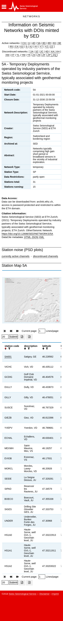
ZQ (54, 54)
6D (47, 51)
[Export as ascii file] (29, 337)
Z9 (38, 54)
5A (38, 43)
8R (49, 43)
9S (11, 46)
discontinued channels (45, 256)
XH (57, 51)
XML (41, 237)
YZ (47, 46)
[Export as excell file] (22, 337)
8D (44, 43)
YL (17, 54)
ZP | (49, 54)
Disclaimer (44, 594)
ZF (44, 54)
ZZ (51, 46)
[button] (4, 7)
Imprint (55, 594)
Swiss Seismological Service (22, 594)
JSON (35, 237)
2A (31, 51)
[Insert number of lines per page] (5, 337)
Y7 (41, 46)
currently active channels (15, 256)
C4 (16, 46)
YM (23, 54)
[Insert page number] (41, 331)
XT (12, 54)
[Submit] (13, 337)
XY (36, 46)
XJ (30, 46)
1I (29, 43)
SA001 (8, 356)
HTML (27, 237)
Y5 (28, 54)
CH (24, 43)
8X (54, 43)
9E (59, 43)
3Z (36, 51)
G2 (22, 46)
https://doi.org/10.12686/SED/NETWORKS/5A (27, 233)
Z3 (33, 54)
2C (41, 51)
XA (53, 51)
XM (7, 54)
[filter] (8, 348)
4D (33, 43)
